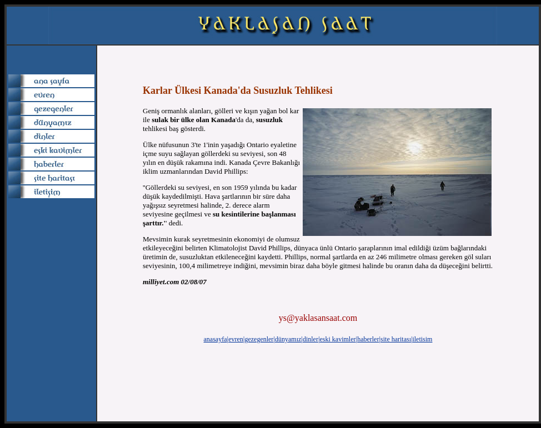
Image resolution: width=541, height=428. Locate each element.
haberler (368, 339)
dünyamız (288, 339)
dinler (310, 339)
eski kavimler (338, 339)
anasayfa (215, 339)
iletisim (422, 339)
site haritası (395, 339)
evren (235, 339)
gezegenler (258, 339)
